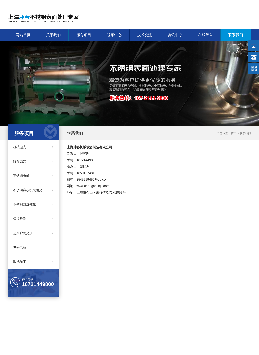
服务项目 (84, 35)
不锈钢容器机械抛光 (33, 190)
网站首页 (213, 4)
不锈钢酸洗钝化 (33, 204)
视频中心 (114, 35)
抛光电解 (33, 247)
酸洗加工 (33, 262)
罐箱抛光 (33, 161)
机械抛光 (33, 147)
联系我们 (245, 4)
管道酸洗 (33, 219)
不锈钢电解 (33, 176)
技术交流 (144, 35)
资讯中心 (175, 35)
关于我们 (229, 4)
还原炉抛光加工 (33, 233)
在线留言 (205, 35)
